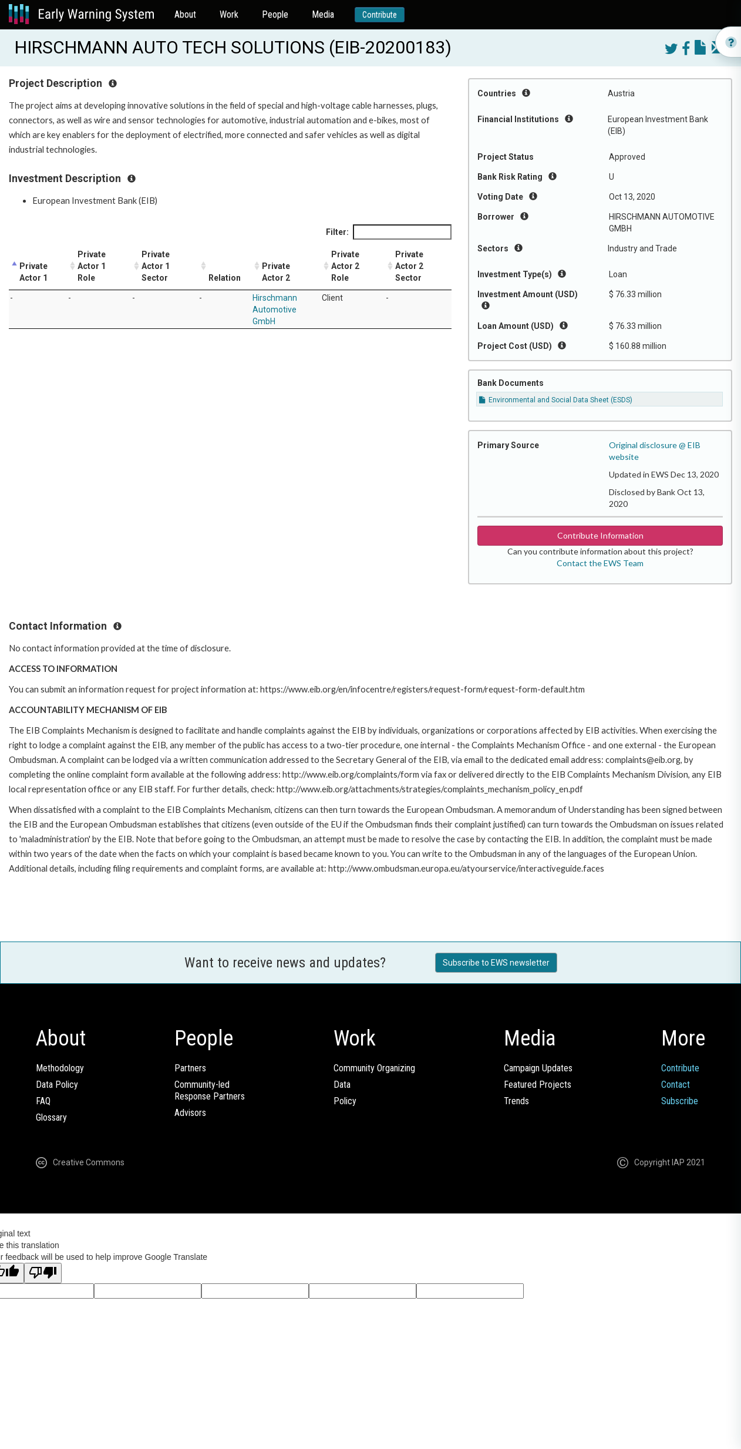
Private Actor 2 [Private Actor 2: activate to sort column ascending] (276, 272)
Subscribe (679, 1101)
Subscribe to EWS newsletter (496, 962)
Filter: (389, 232)
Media (323, 14)
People (275, 14)
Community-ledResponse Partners (209, 1090)
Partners (190, 1068)
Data (342, 1084)
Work (229, 14)
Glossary (51, 1117)
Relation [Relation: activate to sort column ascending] (224, 278)
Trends (516, 1101)
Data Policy (57, 1084)
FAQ (43, 1101)
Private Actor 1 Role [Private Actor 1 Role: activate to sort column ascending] (92, 266)
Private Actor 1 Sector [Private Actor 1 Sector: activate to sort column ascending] (156, 266)
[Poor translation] (43, 1273)
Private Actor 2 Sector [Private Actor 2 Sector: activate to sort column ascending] (409, 266)
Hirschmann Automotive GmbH (274, 309)
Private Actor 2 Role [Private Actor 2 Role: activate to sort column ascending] (345, 266)
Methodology (60, 1068)
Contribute (379, 14)
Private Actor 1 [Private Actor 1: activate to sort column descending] (33, 272)
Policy (345, 1101)
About (185, 14)
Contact (675, 1084)
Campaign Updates (538, 1068)
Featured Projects (537, 1084)
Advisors (190, 1112)
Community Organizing (374, 1068)
